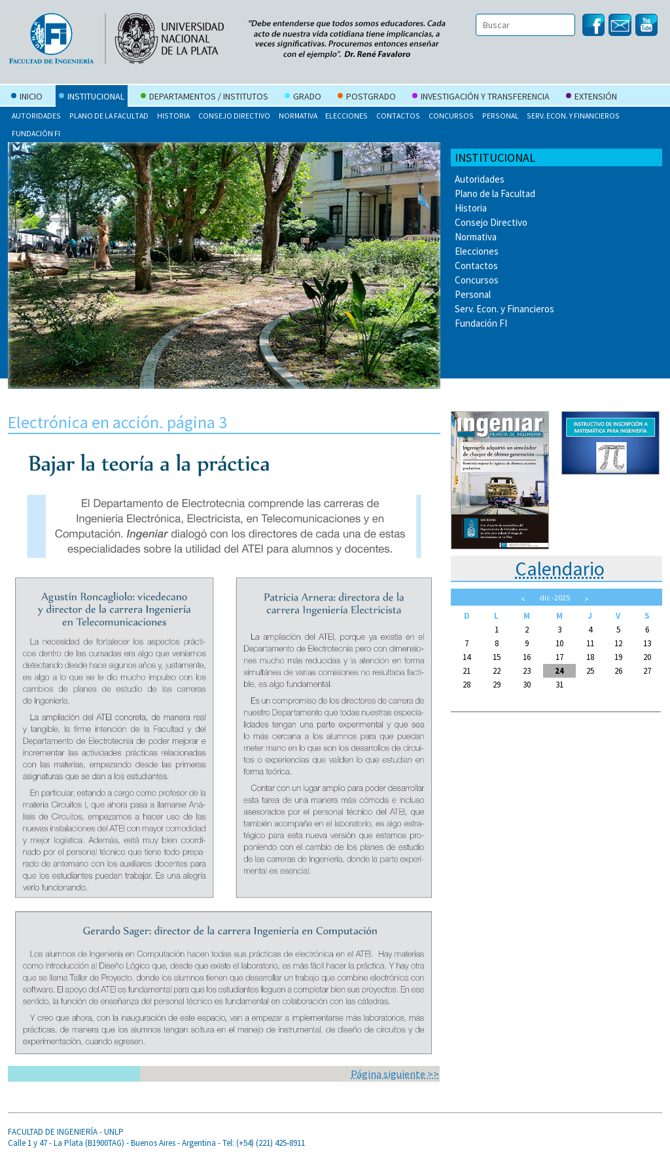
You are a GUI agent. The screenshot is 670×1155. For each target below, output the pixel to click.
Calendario (560, 568)
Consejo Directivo (234, 115)
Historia (173, 115)
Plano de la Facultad (109, 115)
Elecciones (346, 115)
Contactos (398, 115)
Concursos (451, 115)
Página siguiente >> (395, 1073)
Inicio (27, 97)
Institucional (91, 97)
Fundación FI (36, 133)
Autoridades (36, 115)
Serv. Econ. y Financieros (573, 115)
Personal (500, 115)
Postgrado (367, 97)
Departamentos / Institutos (204, 97)
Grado (303, 97)
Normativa (298, 115)
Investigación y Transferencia (481, 97)
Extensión (591, 97)
